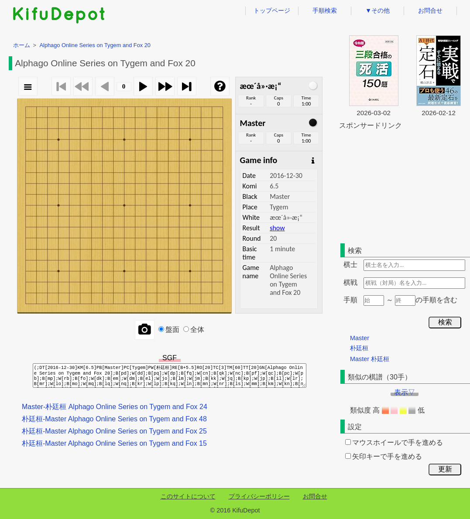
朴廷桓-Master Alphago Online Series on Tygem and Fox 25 (114, 431)
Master (359, 338)
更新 (445, 469)
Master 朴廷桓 (369, 358)
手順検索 (324, 10)
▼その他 (377, 10)
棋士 (350, 264)
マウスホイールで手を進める (394, 442)
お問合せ (430, 10)
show (277, 228)
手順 (350, 300)
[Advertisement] (404, 184)
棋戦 (350, 282)
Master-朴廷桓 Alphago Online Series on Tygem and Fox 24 (114, 406)
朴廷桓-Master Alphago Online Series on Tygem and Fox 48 (114, 419)
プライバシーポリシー (259, 496)
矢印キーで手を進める (383, 456)
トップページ (272, 10)
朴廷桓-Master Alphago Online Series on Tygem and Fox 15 (114, 443)
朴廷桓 (359, 348)
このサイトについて (188, 496)
